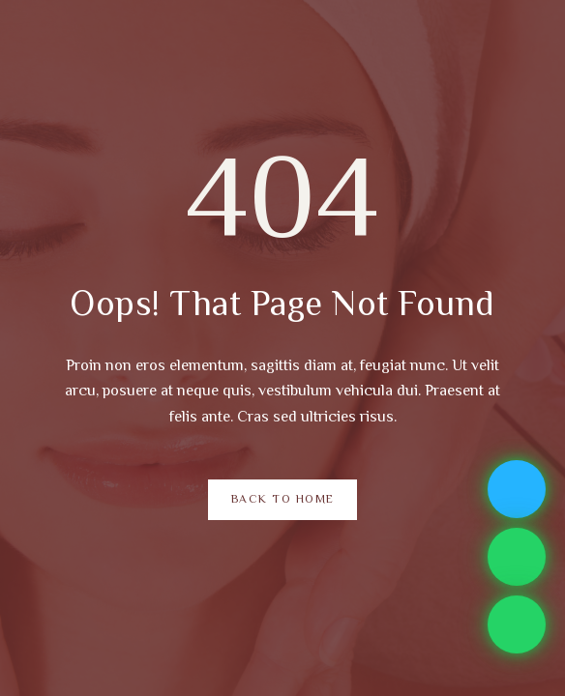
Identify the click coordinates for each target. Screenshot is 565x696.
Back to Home (283, 500)
